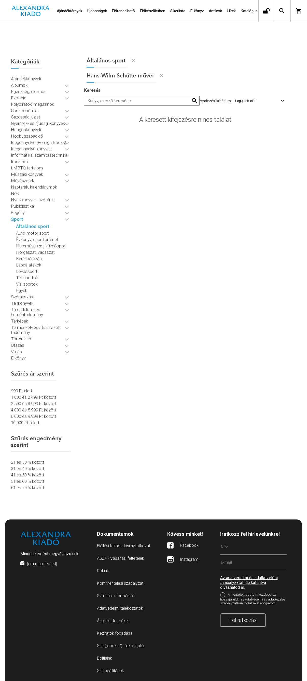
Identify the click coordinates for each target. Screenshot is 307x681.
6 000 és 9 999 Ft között (33, 415)
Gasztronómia (24, 109)
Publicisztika (22, 205)
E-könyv (18, 356)
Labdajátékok (28, 263)
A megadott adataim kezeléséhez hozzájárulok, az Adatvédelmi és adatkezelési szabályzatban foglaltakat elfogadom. (253, 596)
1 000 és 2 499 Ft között (33, 396)
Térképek (19, 320)
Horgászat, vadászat (35, 251)
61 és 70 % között (27, 486)
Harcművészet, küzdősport (41, 244)
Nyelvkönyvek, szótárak (33, 198)
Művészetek (22, 179)
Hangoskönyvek (26, 128)
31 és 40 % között (27, 467)
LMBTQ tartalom (27, 166)
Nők (15, 192)
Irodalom (19, 160)
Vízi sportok (27, 283)
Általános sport (32, 225)
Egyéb (21, 289)
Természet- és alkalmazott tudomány (36, 329)
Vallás (16, 350)
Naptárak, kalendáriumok (34, 186)
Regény (18, 211)
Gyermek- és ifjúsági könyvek (38, 122)
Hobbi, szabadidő (27, 135)
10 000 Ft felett (25, 421)
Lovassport (26, 270)
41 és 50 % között (27, 473)
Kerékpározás (29, 257)
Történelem (22, 337)
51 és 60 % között (27, 480)
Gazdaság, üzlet (25, 115)
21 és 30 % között (27, 461)
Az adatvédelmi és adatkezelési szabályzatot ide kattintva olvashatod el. (249, 580)
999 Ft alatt (21, 389)
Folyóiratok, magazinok (32, 103)
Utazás (17, 344)
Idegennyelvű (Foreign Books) (38, 141)
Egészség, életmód (29, 90)
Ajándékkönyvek (26, 77)
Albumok (19, 84)
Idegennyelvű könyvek (31, 147)
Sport (17, 218)
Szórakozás (22, 295)
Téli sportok (27, 276)
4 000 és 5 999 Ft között (33, 408)
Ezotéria (18, 96)
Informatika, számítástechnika (39, 154)
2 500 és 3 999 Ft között (33, 402)
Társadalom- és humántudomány (27, 311)
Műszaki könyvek (27, 173)
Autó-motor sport (32, 232)
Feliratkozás (243, 618)
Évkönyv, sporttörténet (37, 238)
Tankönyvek (22, 302)
